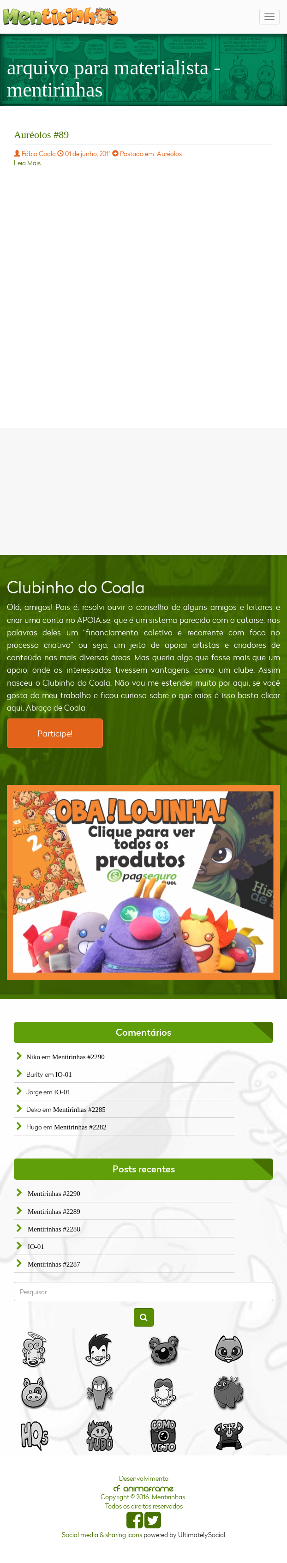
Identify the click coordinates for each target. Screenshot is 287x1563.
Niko (33, 1057)
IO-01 (63, 1074)
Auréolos (169, 153)
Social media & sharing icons (103, 1534)
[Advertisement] (143, 490)
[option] (143, 882)
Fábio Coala (39, 153)
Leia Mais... (29, 162)
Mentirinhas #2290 (78, 1057)
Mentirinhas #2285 (79, 1109)
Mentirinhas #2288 (54, 1229)
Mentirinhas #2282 (80, 1127)
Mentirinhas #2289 (54, 1211)
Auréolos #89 (41, 134)
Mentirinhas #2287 (54, 1264)
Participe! (54, 733)
